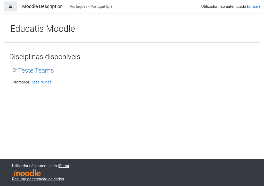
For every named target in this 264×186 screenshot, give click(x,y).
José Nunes (41, 82)
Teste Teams (36, 70)
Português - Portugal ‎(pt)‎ (91, 6)
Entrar (253, 6)
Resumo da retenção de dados (38, 179)
